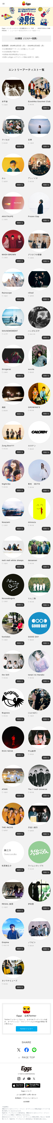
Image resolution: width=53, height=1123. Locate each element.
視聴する (20, 108)
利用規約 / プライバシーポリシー (26, 1098)
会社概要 (26, 1101)
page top (28, 1057)
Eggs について (26, 1091)
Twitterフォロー (26, 1029)
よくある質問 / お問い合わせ (27, 1094)
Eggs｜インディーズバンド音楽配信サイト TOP (18, 28)
